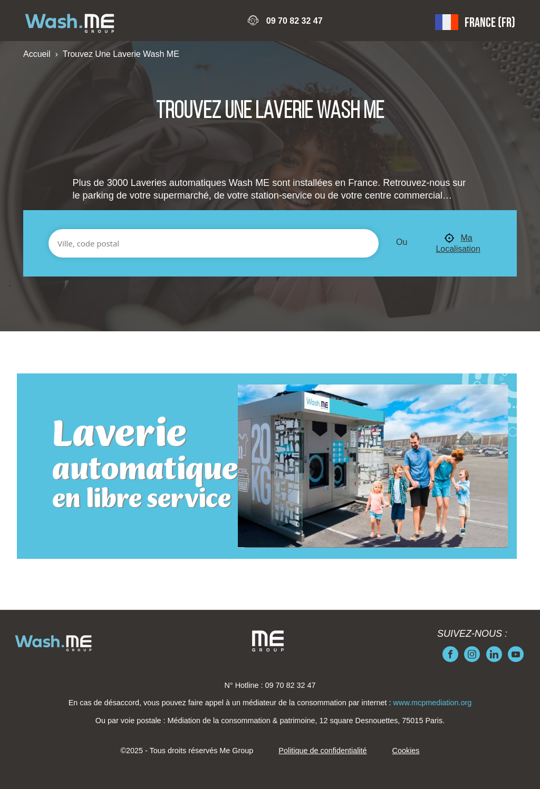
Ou (401, 242)
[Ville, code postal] (214, 243)
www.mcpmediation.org (432, 702)
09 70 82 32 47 (294, 20)
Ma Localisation (458, 243)
